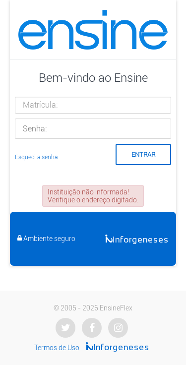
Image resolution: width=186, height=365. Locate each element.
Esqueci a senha (36, 157)
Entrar (143, 154)
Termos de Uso (56, 348)
